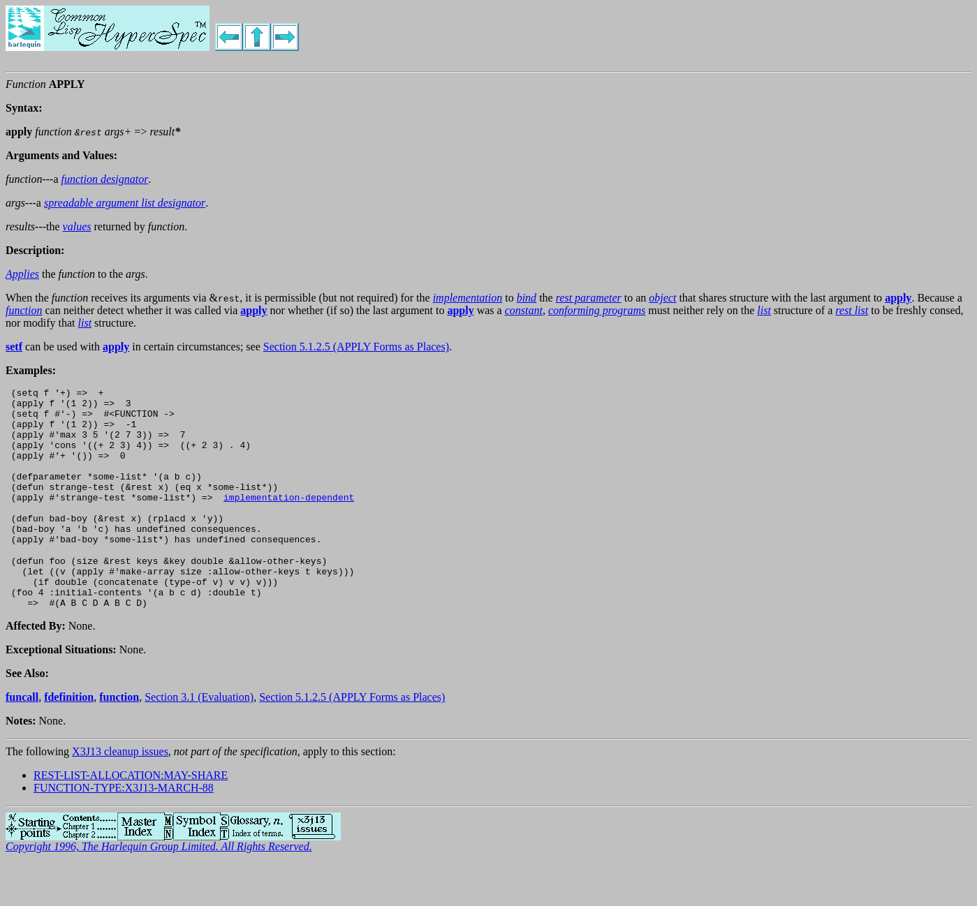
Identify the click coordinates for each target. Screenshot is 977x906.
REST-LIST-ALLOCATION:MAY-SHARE (131, 817)
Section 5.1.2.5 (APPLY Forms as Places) (356, 346)
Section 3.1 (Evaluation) (199, 739)
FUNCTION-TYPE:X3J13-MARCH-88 (124, 830)
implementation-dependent (288, 520)
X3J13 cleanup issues (120, 793)
